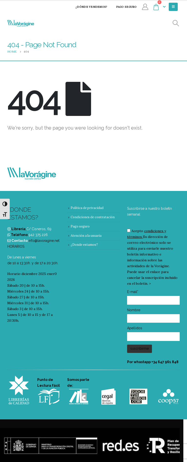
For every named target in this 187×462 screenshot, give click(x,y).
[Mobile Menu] (173, 7)
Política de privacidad (87, 208)
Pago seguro (123, 7)
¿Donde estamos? (84, 245)
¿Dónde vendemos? (88, 7)
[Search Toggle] (176, 23)
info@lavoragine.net (43, 241)
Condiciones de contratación (93, 217)
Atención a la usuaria (86, 236)
